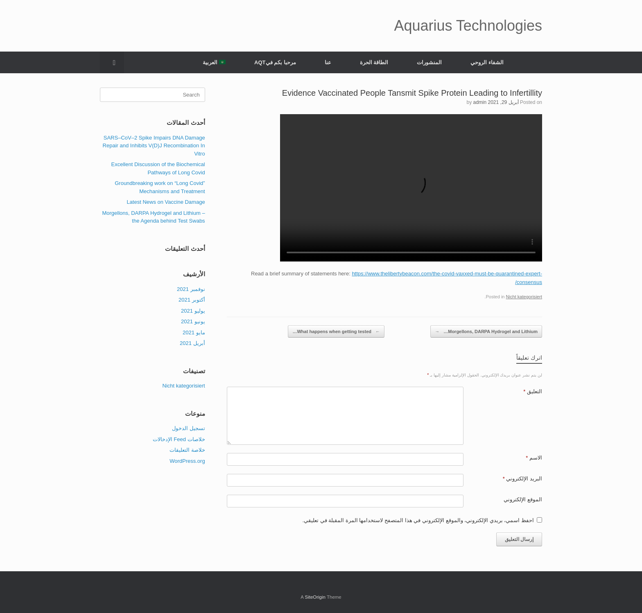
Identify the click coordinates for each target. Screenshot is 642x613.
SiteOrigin (315, 597)
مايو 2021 (194, 332)
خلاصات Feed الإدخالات (179, 439)
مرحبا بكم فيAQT (275, 62)
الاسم (534, 458)
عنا (328, 62)
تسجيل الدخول (188, 428)
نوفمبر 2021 (191, 289)
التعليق (532, 391)
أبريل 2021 (192, 343)
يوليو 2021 (193, 311)
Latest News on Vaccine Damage (166, 202)
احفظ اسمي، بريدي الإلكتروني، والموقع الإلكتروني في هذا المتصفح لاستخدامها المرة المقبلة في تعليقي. (418, 520)
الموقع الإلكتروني (523, 499)
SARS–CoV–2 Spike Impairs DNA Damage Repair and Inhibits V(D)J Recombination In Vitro (154, 146)
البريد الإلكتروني (522, 479)
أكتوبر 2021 (192, 300)
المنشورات (429, 62)
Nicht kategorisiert (524, 296)
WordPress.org (187, 461)
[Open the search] (112, 62)
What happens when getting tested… (336, 331)
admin (479, 102)
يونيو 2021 (193, 321)
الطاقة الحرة (374, 62)
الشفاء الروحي (487, 62)
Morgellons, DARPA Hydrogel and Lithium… (486, 331)
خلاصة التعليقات (187, 450)
